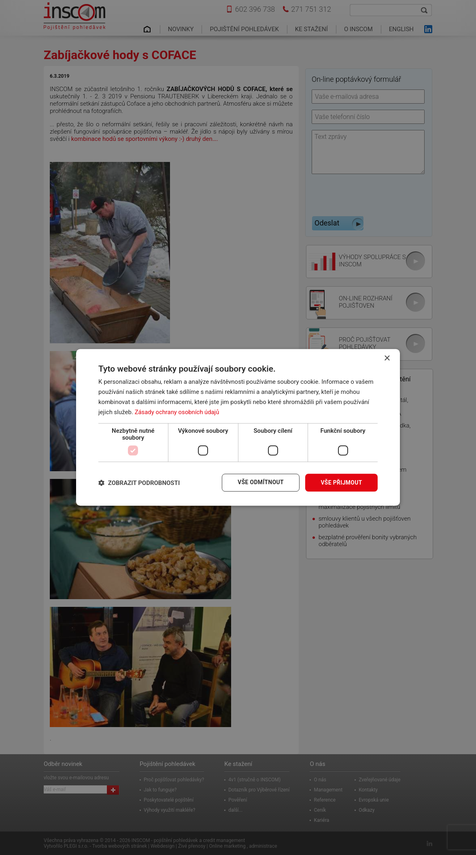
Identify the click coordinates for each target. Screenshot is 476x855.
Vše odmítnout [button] (260, 482)
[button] (139, 483)
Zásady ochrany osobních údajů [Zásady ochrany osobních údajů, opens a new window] (177, 412)
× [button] (387, 358)
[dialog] (238, 427)
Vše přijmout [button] (341, 482)
